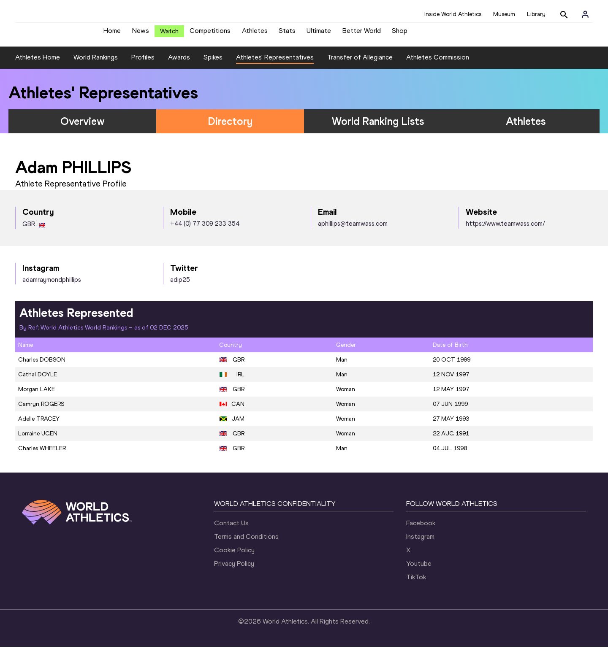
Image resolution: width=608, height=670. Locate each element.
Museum (504, 14)
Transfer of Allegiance (360, 81)
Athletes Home (37, 81)
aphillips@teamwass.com (353, 247)
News (140, 34)
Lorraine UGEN (37, 456)
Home (112, 34)
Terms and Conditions (246, 560)
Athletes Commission (437, 81)
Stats (287, 34)
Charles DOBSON (41, 382)
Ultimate (319, 34)
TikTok (416, 600)
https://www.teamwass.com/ (505, 247)
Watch (169, 34)
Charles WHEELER (42, 471)
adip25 (180, 303)
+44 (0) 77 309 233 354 (204, 247)
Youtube (419, 587)
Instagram (420, 560)
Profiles (143, 81)
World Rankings (95, 81)
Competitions (210, 34)
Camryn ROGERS (41, 427)
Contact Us (231, 546)
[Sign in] (585, 14)
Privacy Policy (234, 587)
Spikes (213, 81)
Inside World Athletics (452, 14)
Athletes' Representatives (275, 81)
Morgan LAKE (36, 412)
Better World (361, 34)
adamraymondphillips (51, 303)
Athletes (255, 34)
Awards (179, 81)
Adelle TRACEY (39, 442)
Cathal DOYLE (37, 397)
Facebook (420, 546)
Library (536, 14)
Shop (399, 34)
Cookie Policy (234, 573)
